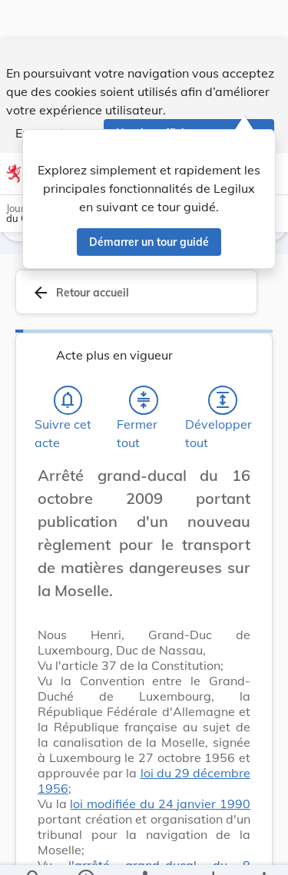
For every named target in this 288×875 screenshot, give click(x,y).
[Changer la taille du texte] (234, 489)
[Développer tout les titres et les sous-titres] (222, 397)
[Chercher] (33, 850)
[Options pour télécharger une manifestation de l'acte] (212, 850)
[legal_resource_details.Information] (84, 850)
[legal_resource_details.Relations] (144, 850)
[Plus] (263, 850)
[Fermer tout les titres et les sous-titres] (143, 397)
